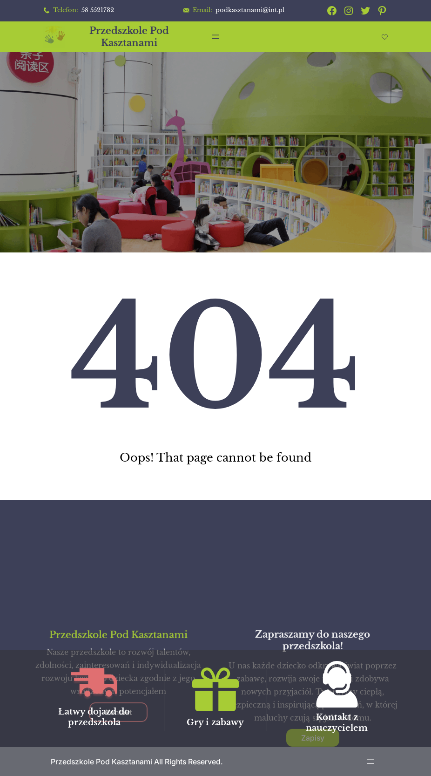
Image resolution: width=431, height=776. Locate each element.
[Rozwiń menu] (215, 37)
